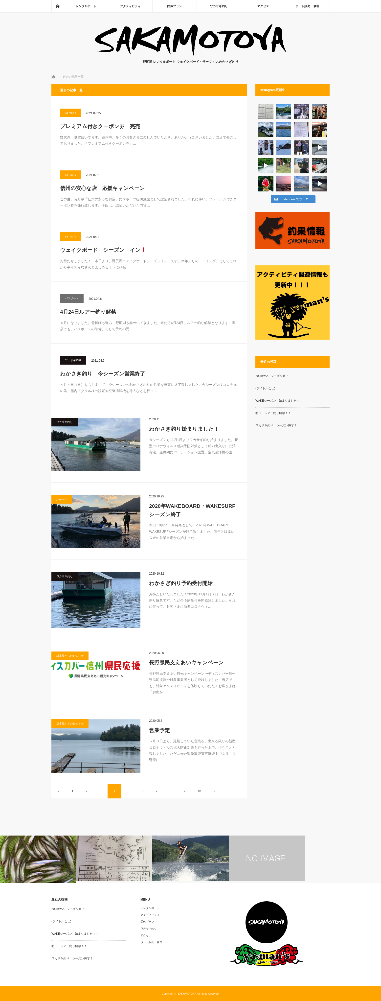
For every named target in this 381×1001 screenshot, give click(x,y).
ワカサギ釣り (219, 6)
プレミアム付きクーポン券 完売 (100, 126)
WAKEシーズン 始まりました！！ (279, 400)
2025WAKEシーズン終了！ (273, 376)
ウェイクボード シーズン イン (103, 250)
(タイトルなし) (265, 388)
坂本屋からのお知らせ (70, 655)
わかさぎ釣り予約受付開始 (181, 583)
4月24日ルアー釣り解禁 (88, 312)
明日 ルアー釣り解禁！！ (273, 413)
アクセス (263, 6)
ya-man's (70, 112)
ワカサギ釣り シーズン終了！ (276, 425)
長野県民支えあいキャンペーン (186, 662)
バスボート (72, 298)
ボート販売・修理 (307, 6)
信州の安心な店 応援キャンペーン (102, 188)
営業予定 (159, 730)
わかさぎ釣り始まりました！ (184, 429)
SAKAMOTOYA (187, 993)
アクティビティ (130, 6)
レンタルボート (86, 6)
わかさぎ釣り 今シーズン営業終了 (102, 373)
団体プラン (174, 6)
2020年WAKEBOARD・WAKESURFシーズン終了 (192, 510)
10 (199, 791)
